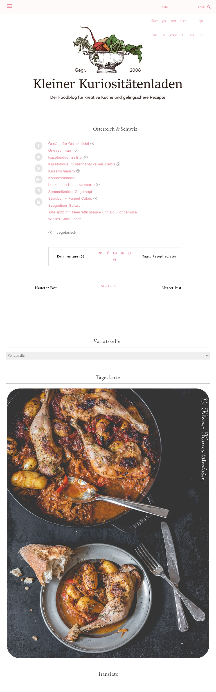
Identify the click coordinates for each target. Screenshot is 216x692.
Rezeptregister (164, 256)
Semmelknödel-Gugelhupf (70, 192)
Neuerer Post (46, 287)
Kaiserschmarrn (61, 171)
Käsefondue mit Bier (65, 157)
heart (183, 23)
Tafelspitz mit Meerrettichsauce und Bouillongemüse (92, 212)
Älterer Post (171, 287)
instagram (164, 9)
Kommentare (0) (70, 256)
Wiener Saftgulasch (65, 219)
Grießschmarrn (61, 150)
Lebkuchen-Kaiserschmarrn (71, 185)
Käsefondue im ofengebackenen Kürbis (81, 164)
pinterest (173, 23)
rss (192, 35)
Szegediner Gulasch (65, 205)
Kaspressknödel (61, 178)
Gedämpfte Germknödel (68, 144)
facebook (154, 23)
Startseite (109, 286)
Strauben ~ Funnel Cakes (70, 198)
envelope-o (201, 9)
